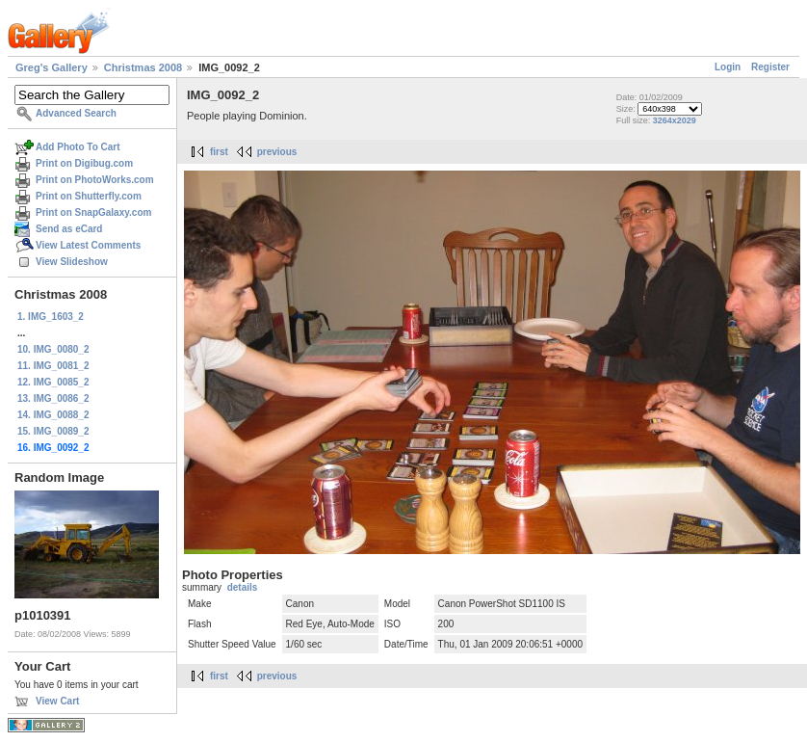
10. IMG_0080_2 (53, 349)
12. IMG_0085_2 (53, 382)
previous (277, 151)
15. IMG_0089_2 (53, 431)
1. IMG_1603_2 (50, 316)
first (219, 151)
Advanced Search (76, 113)
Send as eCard (69, 229)
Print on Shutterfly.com (89, 196)
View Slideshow (72, 261)
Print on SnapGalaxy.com (93, 212)
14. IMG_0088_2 (53, 415)
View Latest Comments (88, 245)
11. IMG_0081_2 (53, 365)
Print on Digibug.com (84, 163)
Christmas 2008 (143, 67)
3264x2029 (674, 120)
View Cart (57, 701)
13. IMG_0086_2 (53, 398)
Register (770, 67)
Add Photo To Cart (78, 147)
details (242, 587)
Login (728, 67)
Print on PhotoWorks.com (95, 179)
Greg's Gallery (51, 67)
